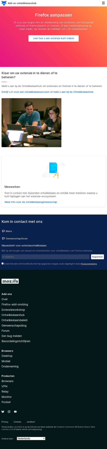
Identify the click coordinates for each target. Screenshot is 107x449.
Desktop (7, 355)
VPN (4, 386)
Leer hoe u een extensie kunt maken (53, 38)
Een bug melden (12, 336)
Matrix (9, 231)
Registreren (97, 257)
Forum (5, 330)
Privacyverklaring (89, 264)
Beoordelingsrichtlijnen (16, 341)
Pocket (6, 402)
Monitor (7, 396)
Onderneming (10, 366)
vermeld (18, 427)
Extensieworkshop (13, 309)
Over (5, 299)
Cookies (17, 422)
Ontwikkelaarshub (13, 315)
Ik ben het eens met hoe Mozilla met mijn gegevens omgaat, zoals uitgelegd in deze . (50, 264)
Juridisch (31, 422)
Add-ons (7, 294)
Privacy (5, 422)
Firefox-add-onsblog (15, 304)
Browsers (7, 381)
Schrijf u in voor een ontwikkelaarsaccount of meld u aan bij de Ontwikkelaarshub (47, 91)
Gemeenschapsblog (14, 325)
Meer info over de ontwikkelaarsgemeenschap (31, 202)
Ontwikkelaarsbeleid (14, 320)
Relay (5, 391)
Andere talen (7, 439)
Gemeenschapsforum (17, 238)
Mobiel (6, 361)
